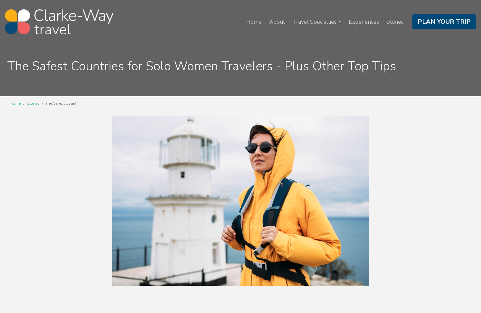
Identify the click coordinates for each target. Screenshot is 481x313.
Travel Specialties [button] (314, 22)
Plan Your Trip (444, 21)
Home (254, 22)
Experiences (364, 22)
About (277, 22)
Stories (395, 22)
